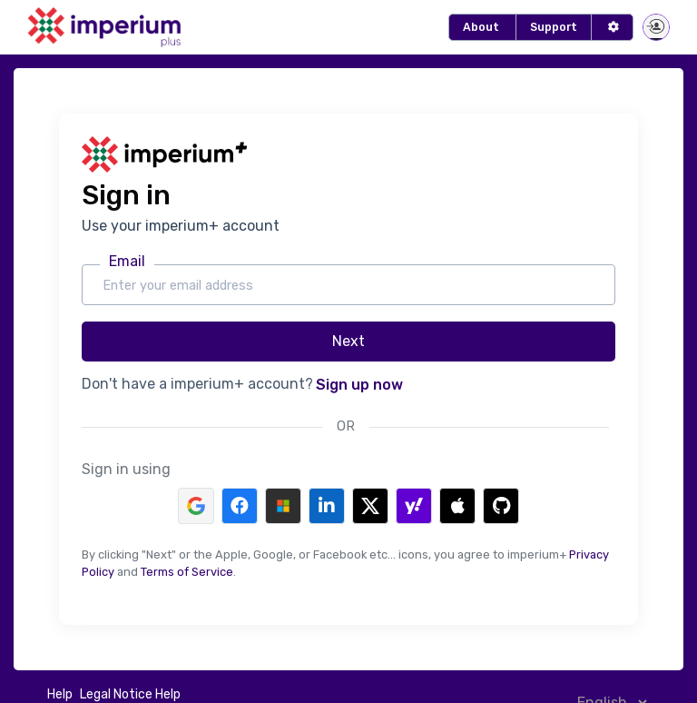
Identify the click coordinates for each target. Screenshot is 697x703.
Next (348, 341)
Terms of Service (187, 572)
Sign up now (359, 384)
